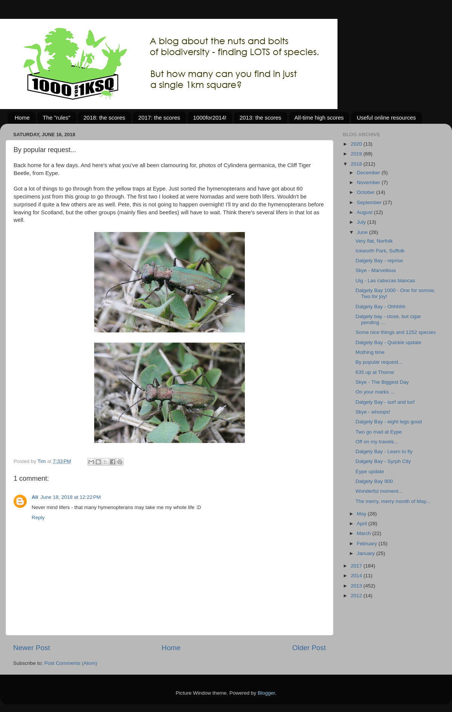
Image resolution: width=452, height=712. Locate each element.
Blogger (266, 693)
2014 (357, 575)
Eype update (370, 471)
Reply (38, 517)
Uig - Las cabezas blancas (385, 280)
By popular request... (379, 362)
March (364, 533)
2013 (357, 586)
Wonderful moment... (379, 491)
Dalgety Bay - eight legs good (389, 421)
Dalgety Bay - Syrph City (383, 461)
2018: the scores (104, 117)
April (362, 523)
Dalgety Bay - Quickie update (388, 342)
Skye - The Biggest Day (382, 382)
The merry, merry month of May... (393, 501)
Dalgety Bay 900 (374, 481)
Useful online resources (386, 117)
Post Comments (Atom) (70, 663)
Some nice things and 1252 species (396, 332)
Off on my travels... (377, 441)
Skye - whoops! (373, 412)
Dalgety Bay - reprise (379, 260)
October (366, 192)
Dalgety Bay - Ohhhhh (381, 306)
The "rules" (56, 117)
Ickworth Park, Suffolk (380, 251)
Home (22, 117)
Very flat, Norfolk (374, 241)
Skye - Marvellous (376, 270)
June (363, 232)
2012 (357, 595)
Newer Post (31, 648)
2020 (357, 144)
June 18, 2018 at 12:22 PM (70, 497)
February (368, 543)
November (369, 182)
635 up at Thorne (375, 372)
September (370, 202)
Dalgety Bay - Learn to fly (384, 451)
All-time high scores (319, 117)
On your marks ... (375, 392)
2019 (357, 154)
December (369, 172)
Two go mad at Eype (379, 432)
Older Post (309, 648)
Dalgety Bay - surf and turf (385, 402)
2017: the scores (159, 117)
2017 (357, 566)
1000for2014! (209, 117)
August (365, 212)
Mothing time (370, 352)
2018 (357, 164)
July (362, 222)
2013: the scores (260, 117)
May (362, 514)
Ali (35, 497)
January (366, 553)
